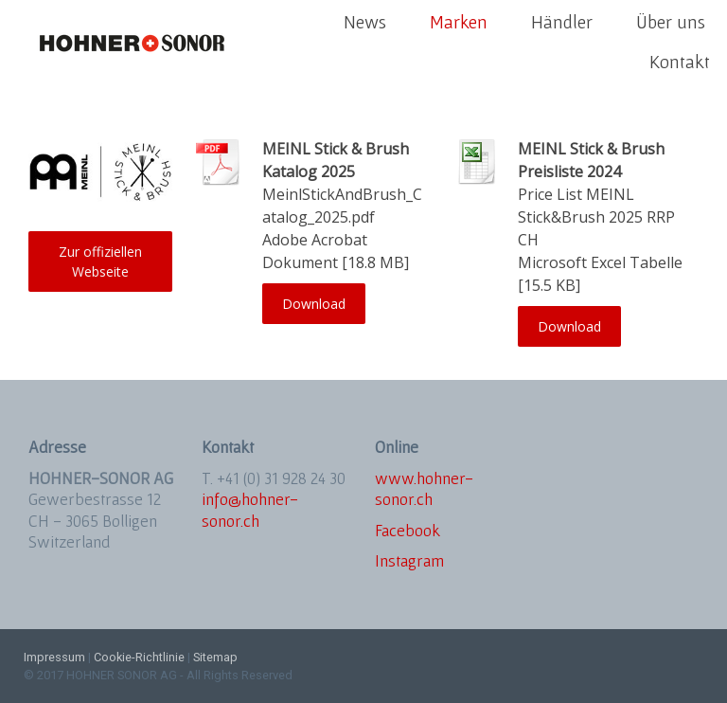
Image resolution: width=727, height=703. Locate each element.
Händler (562, 21)
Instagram (409, 560)
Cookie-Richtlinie (139, 657)
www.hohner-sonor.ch (424, 489)
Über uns (670, 21)
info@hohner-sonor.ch (250, 510)
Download (314, 304)
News (365, 21)
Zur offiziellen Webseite (100, 261)
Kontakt (679, 61)
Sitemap (215, 657)
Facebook (407, 530)
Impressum (54, 657)
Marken (459, 21)
